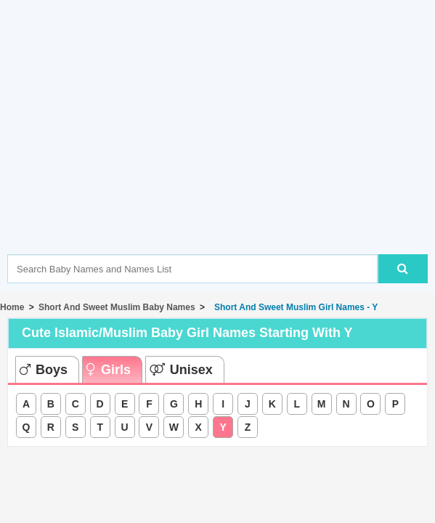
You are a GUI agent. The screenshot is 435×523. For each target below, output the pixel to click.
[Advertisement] (221, 149)
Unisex (181, 369)
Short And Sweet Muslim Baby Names (116, 307)
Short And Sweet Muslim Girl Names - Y (293, 307)
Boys (44, 369)
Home (12, 307)
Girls (108, 369)
